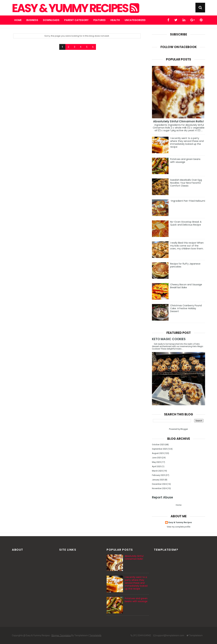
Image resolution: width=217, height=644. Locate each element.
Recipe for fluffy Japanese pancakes (185, 265)
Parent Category (76, 20)
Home (18, 20)
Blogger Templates (61, 635)
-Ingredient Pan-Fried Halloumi (187, 200)
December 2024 (159, 484)
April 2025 (156, 466)
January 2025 (158, 479)
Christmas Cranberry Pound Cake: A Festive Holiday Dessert (186, 308)
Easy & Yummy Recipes (75, 8)
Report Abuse (162, 497)
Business (32, 20)
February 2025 (158, 475)
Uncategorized (135, 20)
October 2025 (158, 444)
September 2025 (159, 449)
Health (115, 20)
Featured (99, 20)
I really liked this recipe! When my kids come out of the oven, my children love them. (187, 245)
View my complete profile (178, 527)
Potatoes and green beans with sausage (185, 160)
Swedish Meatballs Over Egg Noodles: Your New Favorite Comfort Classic (186, 182)
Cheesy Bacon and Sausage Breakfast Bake (186, 286)
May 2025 (156, 462)
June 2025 (156, 457)
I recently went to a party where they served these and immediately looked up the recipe (187, 142)
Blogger (184, 429)
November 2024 (159, 488)
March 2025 (157, 471)
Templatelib (95, 635)
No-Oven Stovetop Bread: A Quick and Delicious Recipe (186, 223)
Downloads (51, 20)
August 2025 (158, 453)
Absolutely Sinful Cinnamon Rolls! (178, 121)
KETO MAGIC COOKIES (169, 339)
